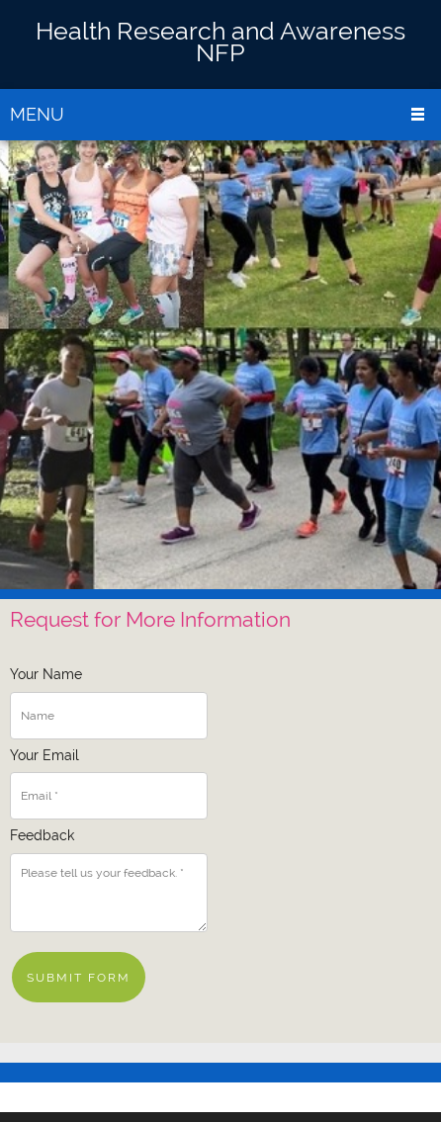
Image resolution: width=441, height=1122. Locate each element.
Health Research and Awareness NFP (220, 41)
